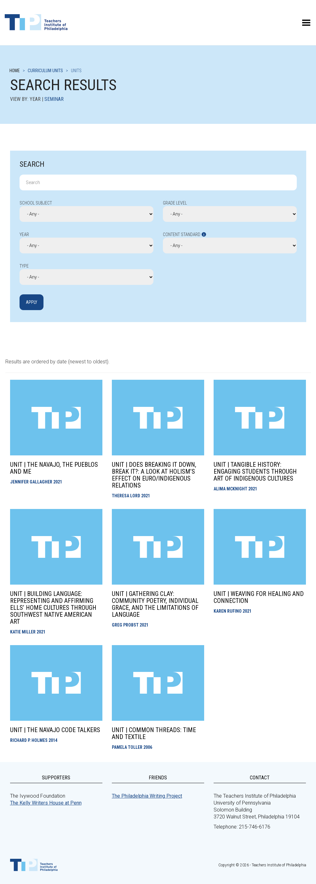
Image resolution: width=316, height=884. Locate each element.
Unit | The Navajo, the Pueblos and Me (54, 468)
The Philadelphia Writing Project (147, 796)
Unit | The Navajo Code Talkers (55, 730)
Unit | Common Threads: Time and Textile (154, 733)
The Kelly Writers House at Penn (46, 803)
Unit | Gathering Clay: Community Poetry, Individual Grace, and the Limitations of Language (155, 604)
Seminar (54, 99)
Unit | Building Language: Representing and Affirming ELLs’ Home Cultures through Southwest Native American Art (53, 607)
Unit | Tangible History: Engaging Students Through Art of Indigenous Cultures (255, 471)
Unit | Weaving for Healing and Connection (259, 597)
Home (14, 70)
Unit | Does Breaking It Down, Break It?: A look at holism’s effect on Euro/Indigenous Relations (154, 475)
